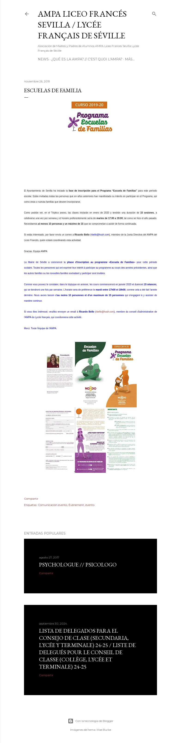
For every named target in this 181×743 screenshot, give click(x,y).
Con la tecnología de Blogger (90, 721)
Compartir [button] (31, 498)
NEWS (43, 59)
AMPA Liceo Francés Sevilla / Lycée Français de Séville (82, 24)
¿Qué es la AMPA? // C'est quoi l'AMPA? (86, 59)
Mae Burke (104, 729)
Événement (76, 505)
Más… (130, 59)
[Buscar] (154, 12)
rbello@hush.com (100, 234)
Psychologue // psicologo (78, 564)
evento (89, 505)
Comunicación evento (52, 505)
